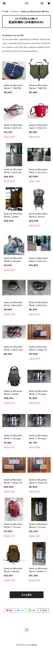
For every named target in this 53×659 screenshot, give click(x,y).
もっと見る (26, 594)
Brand (15, 11)
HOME (5, 11)
